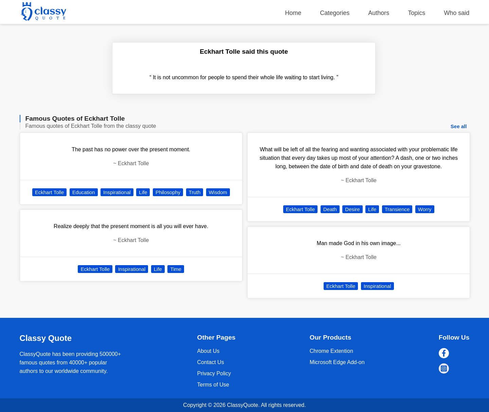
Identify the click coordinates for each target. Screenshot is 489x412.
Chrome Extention (331, 351)
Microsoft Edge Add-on (337, 362)
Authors (378, 13)
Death (330, 209)
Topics (416, 13)
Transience (397, 209)
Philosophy (168, 192)
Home (293, 13)
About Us (208, 351)
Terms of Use (213, 385)
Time (175, 269)
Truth (194, 192)
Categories (334, 13)
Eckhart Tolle (49, 192)
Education (83, 192)
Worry (425, 209)
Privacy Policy (214, 373)
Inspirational (117, 192)
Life (143, 192)
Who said (456, 13)
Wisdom (218, 192)
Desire (352, 209)
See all (459, 126)
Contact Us (210, 362)
